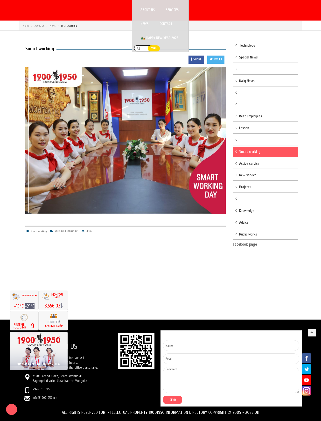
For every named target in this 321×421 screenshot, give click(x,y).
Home (26, 25)
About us (148, 10)
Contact (216, 10)
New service (245, 175)
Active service (247, 163)
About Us (39, 25)
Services (173, 10)
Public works (246, 234)
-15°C (19, 306)
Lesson (242, 128)
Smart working (39, 231)
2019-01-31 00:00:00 (66, 231)
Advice (241, 222)
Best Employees (248, 116)
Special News (246, 57)
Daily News (245, 81)
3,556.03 (52, 306)
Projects (243, 187)
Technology (245, 45)
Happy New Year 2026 (253, 10)
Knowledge (244, 210)
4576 (88, 231)
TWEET (216, 59)
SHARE (196, 59)
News (195, 10)
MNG (296, 10)
